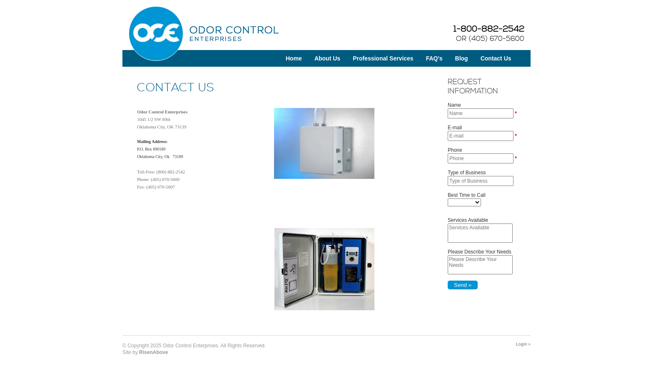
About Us (327, 58)
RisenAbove (153, 352)
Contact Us (496, 58)
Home (294, 58)
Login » (523, 344)
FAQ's (434, 58)
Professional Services (383, 58)
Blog (461, 58)
